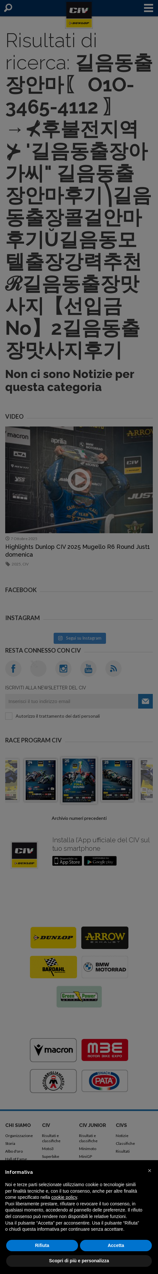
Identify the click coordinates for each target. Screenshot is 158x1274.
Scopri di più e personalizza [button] (79, 1260)
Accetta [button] (116, 1245)
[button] (149, 1170)
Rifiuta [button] (42, 1245)
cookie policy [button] (64, 1197)
